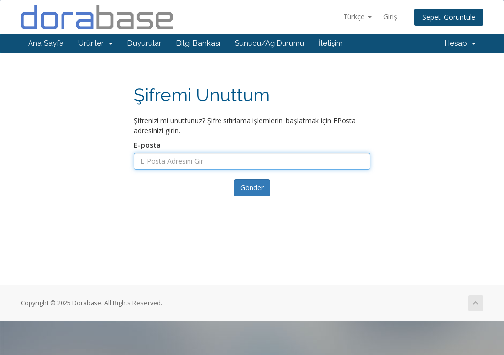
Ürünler (95, 43)
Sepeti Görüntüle (448, 17)
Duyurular (144, 43)
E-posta (147, 145)
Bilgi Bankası (198, 43)
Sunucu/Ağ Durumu (269, 43)
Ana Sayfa (45, 43)
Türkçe (357, 16)
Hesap (460, 43)
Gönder (252, 187)
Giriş (390, 16)
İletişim (331, 43)
